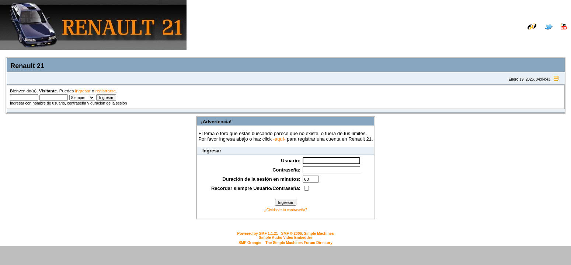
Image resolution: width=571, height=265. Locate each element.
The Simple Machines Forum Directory (298, 243)
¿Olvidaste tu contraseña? (285, 210)
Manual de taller (469, 32)
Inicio (475, 38)
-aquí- (279, 139)
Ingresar (522, 38)
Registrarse (553, 38)
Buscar (496, 38)
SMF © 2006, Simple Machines (307, 234)
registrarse (105, 90)
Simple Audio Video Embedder (285, 238)
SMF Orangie (250, 243)
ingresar (83, 90)
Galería (558, 32)
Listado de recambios (519, 32)
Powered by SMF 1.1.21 (257, 234)
